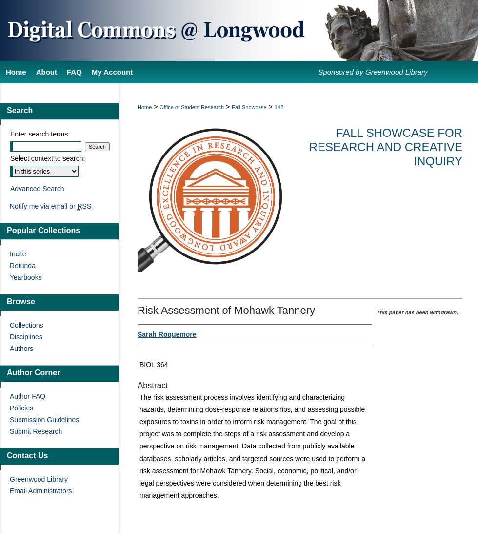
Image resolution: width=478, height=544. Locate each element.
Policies (21, 408)
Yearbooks (26, 277)
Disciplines (26, 337)
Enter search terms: (40, 134)
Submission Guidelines (44, 420)
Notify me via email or (50, 206)
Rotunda (23, 266)
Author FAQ (27, 396)
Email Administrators (41, 491)
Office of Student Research (191, 107)
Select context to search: (47, 158)
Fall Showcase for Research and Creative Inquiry (385, 147)
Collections (26, 325)
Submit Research (36, 431)
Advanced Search (37, 189)
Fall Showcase (249, 107)
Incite (18, 254)
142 (279, 107)
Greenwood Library (39, 479)
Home (145, 107)
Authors (21, 348)
